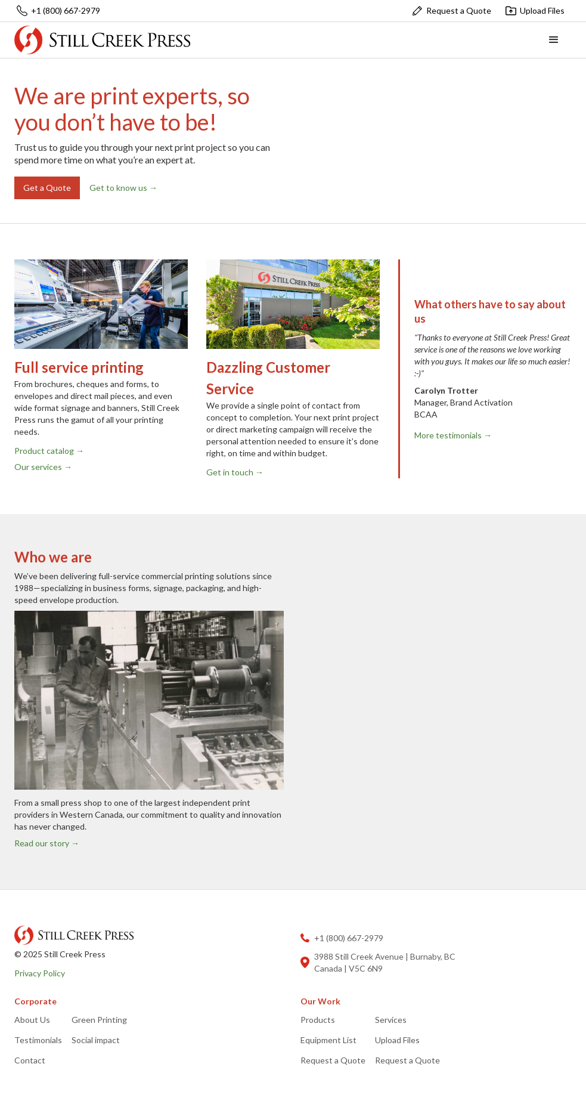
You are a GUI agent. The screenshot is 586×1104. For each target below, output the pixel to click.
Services (391, 1020)
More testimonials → (453, 435)
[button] (554, 40)
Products (317, 1020)
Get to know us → (123, 188)
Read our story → (46, 843)
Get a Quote (47, 188)
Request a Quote (332, 1060)
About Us (32, 1020)
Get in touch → (234, 472)
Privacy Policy (39, 973)
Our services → (43, 467)
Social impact (96, 1040)
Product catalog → (49, 451)
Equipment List (328, 1040)
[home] (102, 40)
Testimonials (38, 1040)
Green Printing (99, 1020)
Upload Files (397, 1040)
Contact (29, 1060)
